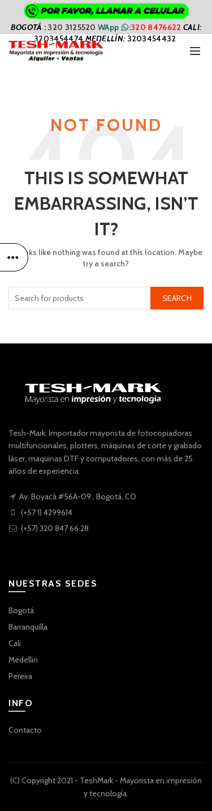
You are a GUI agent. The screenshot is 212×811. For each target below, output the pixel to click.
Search (177, 298)
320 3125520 (72, 27)
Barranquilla (27, 627)
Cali (14, 643)
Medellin (23, 660)
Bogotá (21, 610)
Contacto (25, 730)
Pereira (20, 676)
